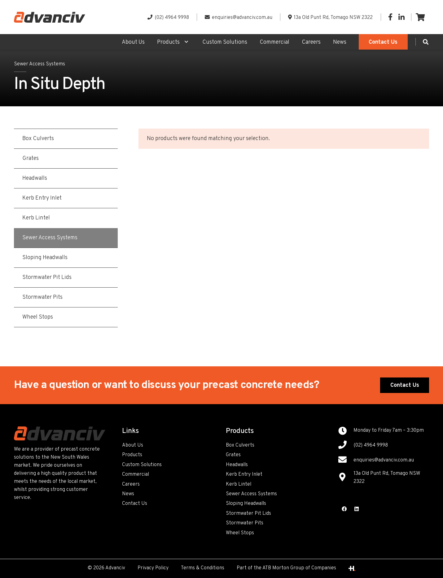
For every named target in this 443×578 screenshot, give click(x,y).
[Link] (49, 17)
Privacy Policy (153, 568)
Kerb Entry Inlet (244, 474)
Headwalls (237, 465)
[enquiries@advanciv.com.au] (345, 460)
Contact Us (134, 504)
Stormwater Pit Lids (248, 513)
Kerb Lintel (238, 484)
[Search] (425, 42)
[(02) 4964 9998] (345, 445)
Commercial (135, 474)
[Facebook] (390, 17)
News (128, 494)
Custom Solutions (142, 465)
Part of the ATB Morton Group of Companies (286, 568)
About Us (132, 445)
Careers (131, 484)
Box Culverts (240, 445)
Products (132, 455)
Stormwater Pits (244, 523)
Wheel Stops (240, 533)
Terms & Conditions (202, 568)
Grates (233, 455)
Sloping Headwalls (246, 504)
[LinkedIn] (401, 17)
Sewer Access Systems (39, 64)
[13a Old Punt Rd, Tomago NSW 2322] (345, 478)
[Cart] (420, 17)
